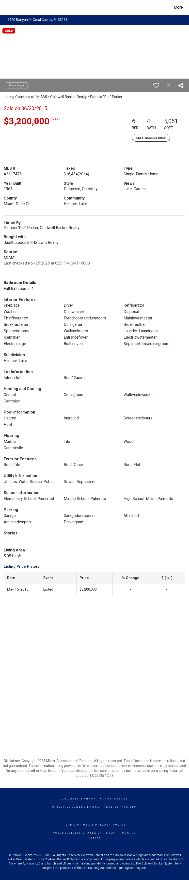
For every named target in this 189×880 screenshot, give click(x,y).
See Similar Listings (151, 137)
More (178, 7)
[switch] (156, 85)
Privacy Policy (110, 825)
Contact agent (17, 85)
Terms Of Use (77, 825)
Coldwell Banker (78, 798)
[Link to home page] (6, 7)
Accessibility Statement (79, 833)
